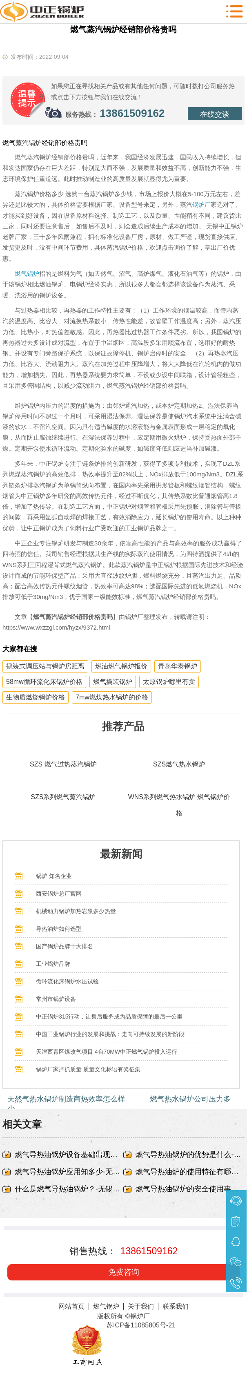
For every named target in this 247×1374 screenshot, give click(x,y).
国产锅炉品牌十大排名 (64, 946)
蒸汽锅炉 (29, 142)
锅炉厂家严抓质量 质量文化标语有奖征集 (88, 1069)
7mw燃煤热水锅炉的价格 (112, 697)
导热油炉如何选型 (59, 928)
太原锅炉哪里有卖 (169, 681)
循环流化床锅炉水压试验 (67, 981)
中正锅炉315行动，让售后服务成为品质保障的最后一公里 (109, 1016)
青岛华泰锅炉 (177, 666)
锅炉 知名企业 (54, 876)
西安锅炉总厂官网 (59, 893)
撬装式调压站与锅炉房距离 (45, 666)
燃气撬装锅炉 (112, 681)
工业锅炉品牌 (53, 964)
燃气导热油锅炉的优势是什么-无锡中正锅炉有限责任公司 (190, 1155)
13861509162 (132, 113)
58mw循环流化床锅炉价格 (44, 681)
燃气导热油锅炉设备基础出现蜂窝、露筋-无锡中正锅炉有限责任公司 (69, 1155)
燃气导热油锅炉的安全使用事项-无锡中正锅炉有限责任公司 (190, 1189)
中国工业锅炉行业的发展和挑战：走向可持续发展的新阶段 (110, 1034)
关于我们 (141, 1306)
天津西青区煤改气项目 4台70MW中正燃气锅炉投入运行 (106, 1051)
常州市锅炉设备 (56, 999)
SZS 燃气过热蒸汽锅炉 (63, 764)
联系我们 (175, 1306)
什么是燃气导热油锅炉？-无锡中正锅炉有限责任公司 (69, 1189)
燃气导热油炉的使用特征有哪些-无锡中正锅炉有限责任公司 (190, 1172)
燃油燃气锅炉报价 (121, 666)
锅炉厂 (201, 204)
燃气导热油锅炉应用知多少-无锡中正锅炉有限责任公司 (69, 1172)
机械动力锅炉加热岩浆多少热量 (76, 911)
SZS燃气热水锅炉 (179, 764)
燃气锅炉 (27, 273)
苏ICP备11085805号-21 (141, 1325)
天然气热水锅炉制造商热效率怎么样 (66, 1099)
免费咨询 (123, 1272)
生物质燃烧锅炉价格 (35, 697)
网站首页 (71, 1306)
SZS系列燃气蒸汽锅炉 (63, 796)
